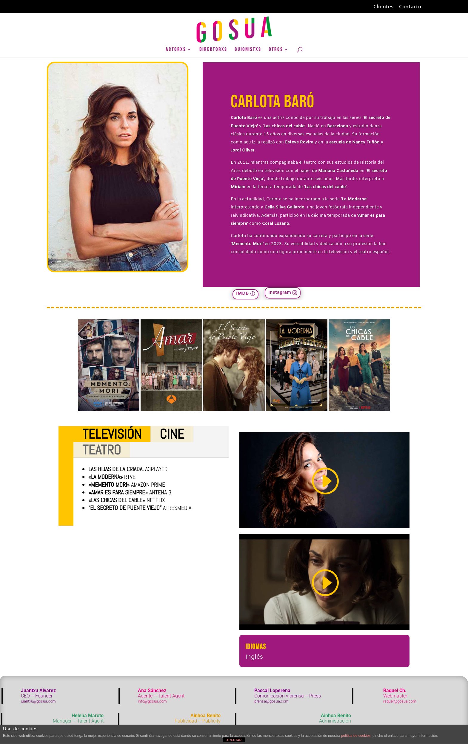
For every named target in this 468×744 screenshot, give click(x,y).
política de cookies (356, 736)
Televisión (111, 434)
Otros (276, 49)
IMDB (242, 293)
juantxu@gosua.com (38, 701)
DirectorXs (213, 49)
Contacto (410, 7)
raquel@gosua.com (399, 701)
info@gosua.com (152, 701)
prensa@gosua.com (271, 701)
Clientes (383, 7)
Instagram (279, 293)
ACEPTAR (233, 740)
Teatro (101, 450)
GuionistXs (248, 49)
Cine (172, 434)
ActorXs (176, 49)
